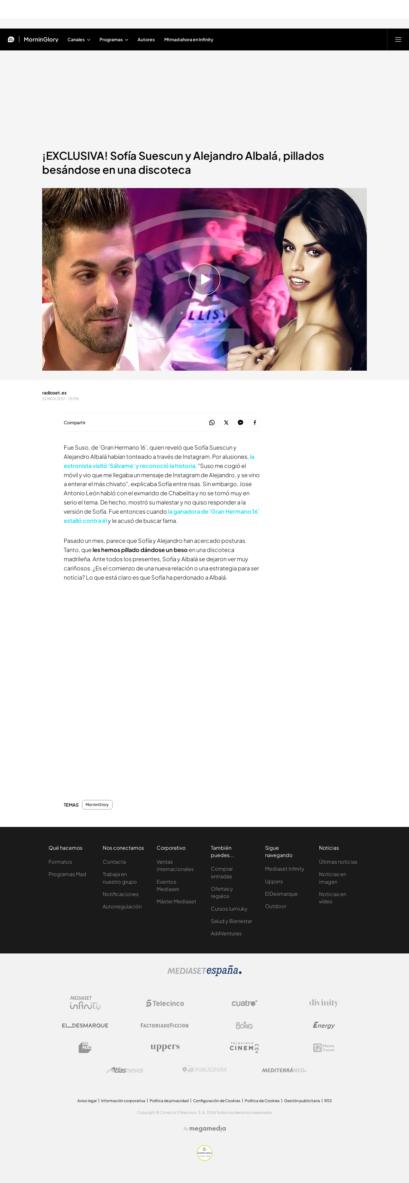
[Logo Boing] (244, 1025)
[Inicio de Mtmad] (11, 39)
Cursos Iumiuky (229, 908)
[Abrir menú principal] (398, 39)
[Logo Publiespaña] (204, 1070)
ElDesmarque (281, 893)
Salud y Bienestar (231, 921)
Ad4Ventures (226, 933)
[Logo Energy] (324, 1025)
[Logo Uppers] (165, 1048)
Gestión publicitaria (302, 1100)
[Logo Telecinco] (165, 1003)
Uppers (274, 881)
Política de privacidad (169, 1100)
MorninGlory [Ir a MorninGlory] (41, 39)
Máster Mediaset (176, 901)
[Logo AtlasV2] (125, 1070)
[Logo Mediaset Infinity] (85, 1003)
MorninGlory (97, 805)
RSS (328, 1100)
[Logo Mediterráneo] (284, 1069)
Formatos (60, 861)
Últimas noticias (338, 861)
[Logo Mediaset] (204, 975)
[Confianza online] (204, 1159)
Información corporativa (123, 1100)
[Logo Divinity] (324, 1003)
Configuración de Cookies (216, 1100)
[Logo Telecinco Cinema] (244, 1048)
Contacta (114, 861)
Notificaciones (121, 894)
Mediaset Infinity (284, 868)
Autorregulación (122, 906)
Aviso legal (87, 1100)
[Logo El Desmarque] (85, 1026)
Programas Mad (67, 874)
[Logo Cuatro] (244, 1003)
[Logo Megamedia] (208, 1129)
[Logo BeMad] (85, 1048)
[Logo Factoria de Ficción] (165, 1025)
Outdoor (275, 906)
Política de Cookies (262, 1100)
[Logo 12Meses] (323, 1047)
